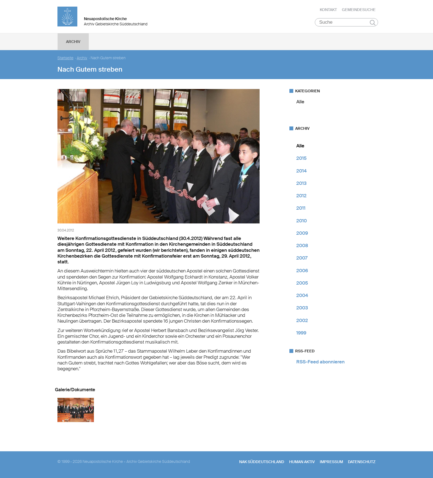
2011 (300, 208)
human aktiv (302, 461)
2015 (301, 158)
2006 (302, 271)
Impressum (331, 461)
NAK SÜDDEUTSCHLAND (261, 461)
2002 (302, 320)
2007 (301, 258)
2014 (301, 171)
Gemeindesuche (359, 9)
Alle (300, 102)
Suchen (373, 22)
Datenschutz (362, 461)
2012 (301, 196)
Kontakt (328, 9)
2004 (302, 295)
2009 (302, 233)
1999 (301, 333)
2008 (302, 245)
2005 (302, 283)
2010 (301, 221)
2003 (302, 308)
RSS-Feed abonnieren (320, 362)
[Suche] (346, 22)
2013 (301, 183)
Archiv (73, 41)
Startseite (65, 58)
